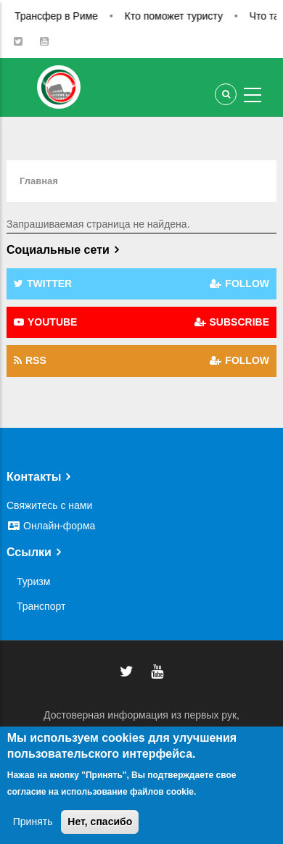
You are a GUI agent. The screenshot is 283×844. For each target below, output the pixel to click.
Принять (33, 821)
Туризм (33, 581)
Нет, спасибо (99, 821)
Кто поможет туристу (185, 16)
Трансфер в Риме (68, 16)
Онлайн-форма (51, 525)
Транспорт (41, 606)
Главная (39, 180)
